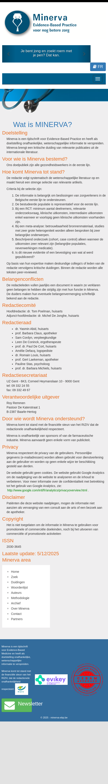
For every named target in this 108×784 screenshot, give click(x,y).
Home (15, 571)
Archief (16, 603)
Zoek (14, 577)
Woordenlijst (19, 587)
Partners (17, 619)
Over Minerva (20, 608)
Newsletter (18, 705)
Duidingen (18, 582)
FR (98, 66)
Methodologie (20, 598)
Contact (16, 614)
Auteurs (16, 592)
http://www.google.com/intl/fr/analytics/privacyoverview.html (47, 490)
